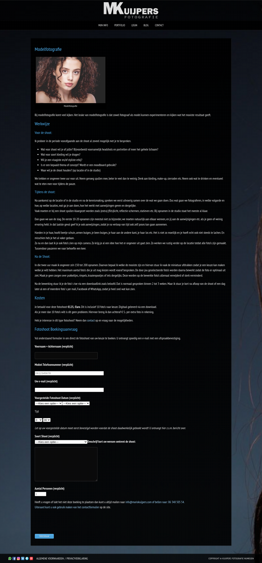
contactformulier (90, 507)
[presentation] (66, 521)
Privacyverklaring (77, 558)
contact (91, 320)
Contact (159, 25)
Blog (146, 25)
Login (134, 25)
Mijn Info (103, 25)
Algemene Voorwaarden (50, 558)
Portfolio (119, 25)
